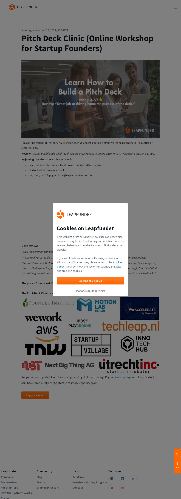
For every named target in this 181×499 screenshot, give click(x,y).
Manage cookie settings (90, 290)
